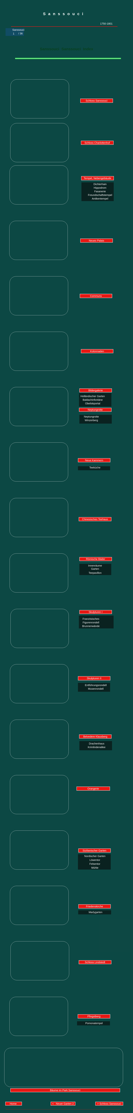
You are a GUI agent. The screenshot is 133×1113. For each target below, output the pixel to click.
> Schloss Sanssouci (109, 1103)
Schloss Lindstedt (95, 962)
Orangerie (93, 788)
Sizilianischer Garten (94, 850)
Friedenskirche (94, 906)
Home (13, 1103)
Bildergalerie (95, 390)
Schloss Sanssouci (96, 100)
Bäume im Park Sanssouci (65, 1090)
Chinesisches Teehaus (95, 519)
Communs (96, 295)
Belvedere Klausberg (95, 736)
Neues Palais (96, 240)
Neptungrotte (95, 409)
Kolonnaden (97, 351)
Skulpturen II (94, 678)
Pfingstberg (93, 1016)
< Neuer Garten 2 (63, 1103)
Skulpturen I (96, 612)
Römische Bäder (95, 559)
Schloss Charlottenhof (97, 142)
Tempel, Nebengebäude (97, 178)
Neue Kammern (94, 460)
